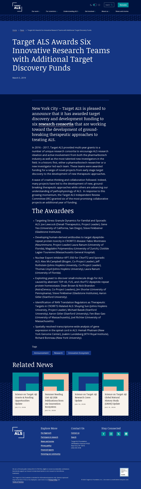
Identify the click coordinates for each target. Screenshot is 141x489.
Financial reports (47, 450)
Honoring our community (50, 454)
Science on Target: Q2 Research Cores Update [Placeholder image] (86, 397)
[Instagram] (111, 434)
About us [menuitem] (106, 11)
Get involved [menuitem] (90, 11)
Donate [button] (123, 5)
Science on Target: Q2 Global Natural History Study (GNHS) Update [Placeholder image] (116, 399)
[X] (119, 434)
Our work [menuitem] (36, 11)
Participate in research (49, 437)
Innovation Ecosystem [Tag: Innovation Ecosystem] (78, 353)
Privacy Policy (52, 480)
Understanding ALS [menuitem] (71, 11)
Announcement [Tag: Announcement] (41, 353)
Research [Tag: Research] (58, 353)
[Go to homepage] (18, 437)
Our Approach (46, 433)
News (22, 30)
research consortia (56, 124)
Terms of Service (18, 482)
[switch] (95, 5)
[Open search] (109, 5)
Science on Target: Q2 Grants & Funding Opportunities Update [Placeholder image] (26, 399)
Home (14, 30)
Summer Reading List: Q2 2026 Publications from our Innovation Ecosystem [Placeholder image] (54, 400)
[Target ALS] (17, 11)
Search (73, 437)
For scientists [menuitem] (52, 11)
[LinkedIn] (126, 434)
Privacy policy (46, 446)
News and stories (47, 441)
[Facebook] (103, 434)
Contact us (75, 433)
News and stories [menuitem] (122, 11)
